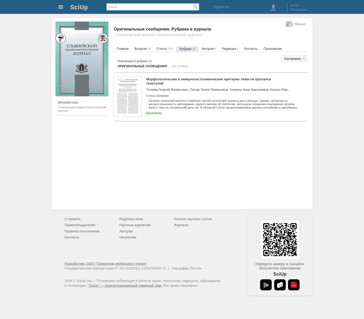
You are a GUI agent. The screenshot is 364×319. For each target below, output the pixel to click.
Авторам (208, 49)
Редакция (230, 49)
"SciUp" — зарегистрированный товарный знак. (125, 285)
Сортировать (292, 58)
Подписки (221, 7)
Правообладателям (80, 225)
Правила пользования (82, 231)
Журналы (181, 225)
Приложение (273, 49)
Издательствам (131, 219)
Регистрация (298, 9)
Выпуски (142, 49)
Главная (123, 49)
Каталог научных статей (193, 219)
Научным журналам (134, 225)
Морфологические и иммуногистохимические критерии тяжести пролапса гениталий (208, 81)
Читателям (127, 237)
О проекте (73, 219)
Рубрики (187, 49)
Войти (294, 5)
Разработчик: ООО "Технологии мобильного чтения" (106, 264)
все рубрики (180, 66)
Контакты (251, 49)
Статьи (164, 49)
